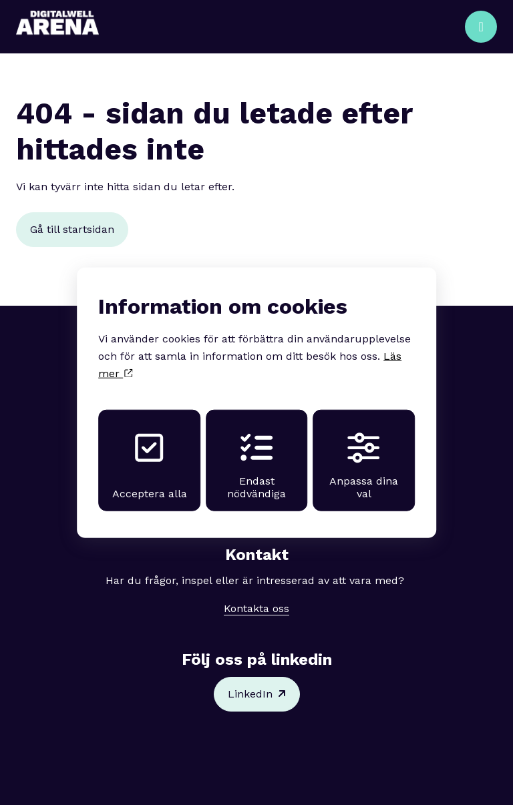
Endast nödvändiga (256, 465)
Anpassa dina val (364, 465)
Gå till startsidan (72, 229)
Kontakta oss (256, 608)
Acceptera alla (148, 465)
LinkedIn (257, 694)
